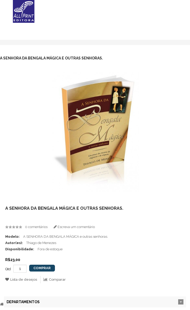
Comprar (42, 268)
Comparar (54, 279)
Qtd (8, 269)
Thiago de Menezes (41, 243)
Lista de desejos (21, 279)
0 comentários (36, 227)
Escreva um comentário (74, 227)
